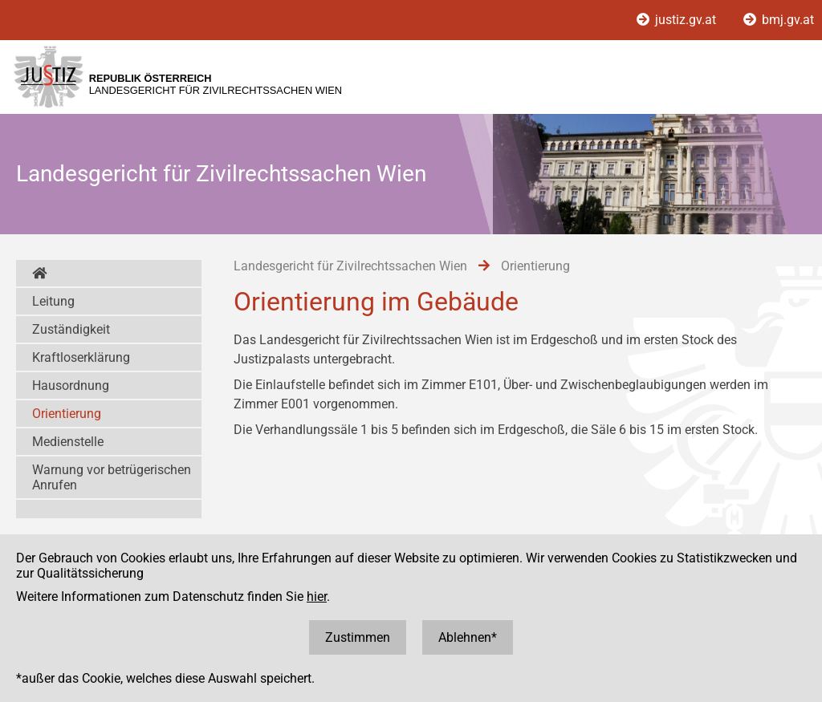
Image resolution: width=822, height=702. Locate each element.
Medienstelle (68, 441)
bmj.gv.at (778, 19)
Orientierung (66, 413)
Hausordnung (70, 385)
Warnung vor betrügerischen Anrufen (111, 477)
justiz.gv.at (678, 19)
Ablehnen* (467, 637)
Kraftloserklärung (81, 357)
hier (317, 596)
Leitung (53, 301)
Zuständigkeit (71, 329)
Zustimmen (357, 637)
